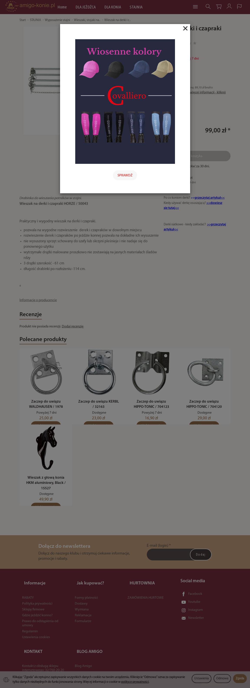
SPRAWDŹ (125, 175)
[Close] (185, 28)
